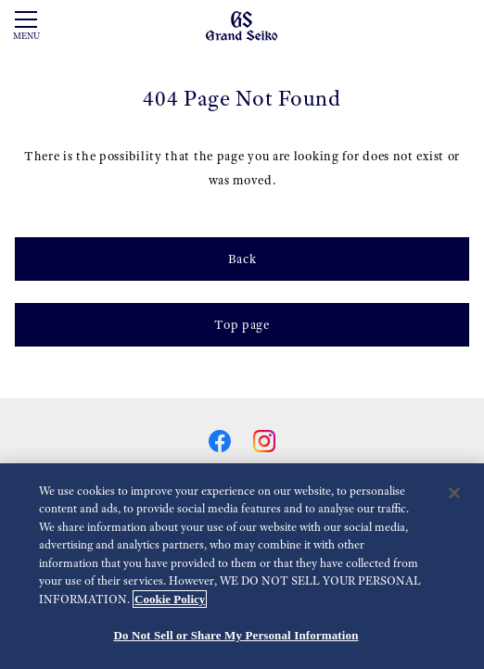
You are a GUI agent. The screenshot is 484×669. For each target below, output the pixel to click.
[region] (242, 566)
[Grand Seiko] (241, 25)
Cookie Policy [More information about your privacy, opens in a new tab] (169, 599)
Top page (242, 324)
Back (242, 258)
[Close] (454, 493)
